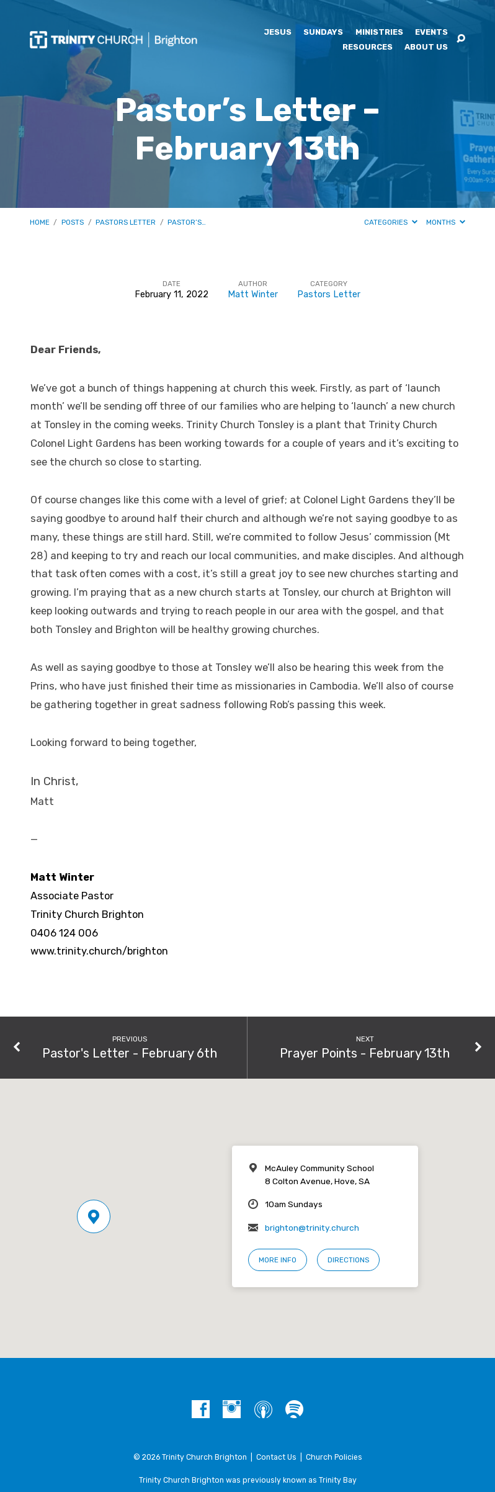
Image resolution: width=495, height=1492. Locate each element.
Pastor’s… (186, 222)
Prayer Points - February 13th (365, 1053)
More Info (278, 1260)
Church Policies (334, 1457)
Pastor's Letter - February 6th (129, 1053)
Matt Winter (253, 294)
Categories (390, 222)
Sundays (323, 33)
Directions (348, 1260)
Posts (72, 222)
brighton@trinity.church (312, 1228)
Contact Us (276, 1457)
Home (40, 222)
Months (445, 222)
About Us (426, 47)
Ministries (379, 33)
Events (431, 33)
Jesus (278, 33)
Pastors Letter (126, 222)
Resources (367, 47)
